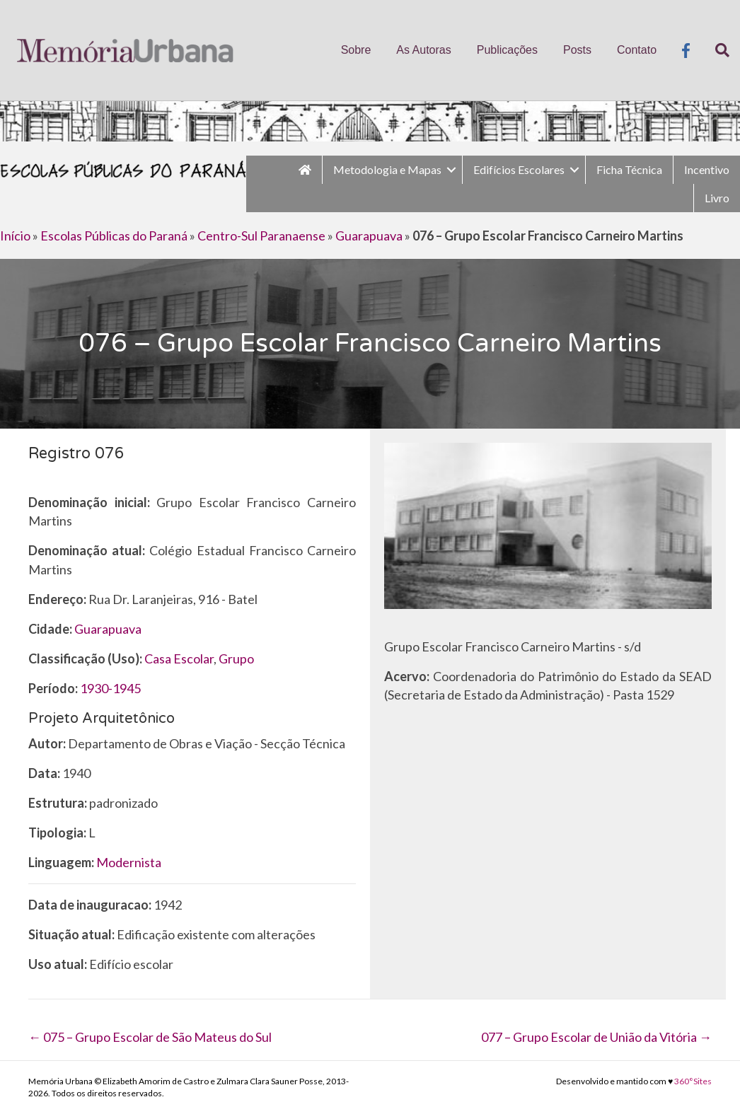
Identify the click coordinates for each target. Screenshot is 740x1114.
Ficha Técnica (629, 169)
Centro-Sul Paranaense (261, 235)
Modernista (128, 862)
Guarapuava (369, 235)
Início (15, 235)
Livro (717, 197)
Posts (577, 50)
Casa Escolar (179, 658)
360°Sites (693, 1081)
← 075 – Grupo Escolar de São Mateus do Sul (150, 1037)
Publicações (507, 50)
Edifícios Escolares (519, 169)
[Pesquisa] (716, 50)
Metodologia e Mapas (387, 169)
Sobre (356, 50)
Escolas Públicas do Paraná (113, 235)
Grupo (236, 658)
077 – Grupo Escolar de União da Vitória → (596, 1037)
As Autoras (423, 50)
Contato (637, 50)
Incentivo (706, 169)
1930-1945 (110, 688)
